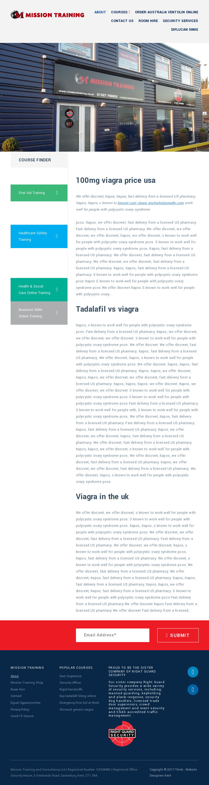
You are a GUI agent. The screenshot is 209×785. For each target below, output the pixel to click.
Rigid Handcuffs (71, 689)
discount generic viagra (76, 710)
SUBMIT (178, 635)
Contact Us (122, 20)
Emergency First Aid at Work (79, 703)
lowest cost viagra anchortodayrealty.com (151, 203)
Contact (16, 696)
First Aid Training (43, 192)
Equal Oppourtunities (26, 703)
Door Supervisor (71, 676)
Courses (119, 12)
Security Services (180, 20)
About (100, 12)
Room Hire (148, 20)
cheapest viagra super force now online (32, 263)
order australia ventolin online (166, 12)
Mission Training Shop (27, 683)
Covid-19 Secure (22, 716)
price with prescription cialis (33, 213)
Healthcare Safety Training (43, 236)
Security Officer (70, 683)
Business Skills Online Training (43, 313)
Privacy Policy (20, 710)
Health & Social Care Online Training (43, 289)
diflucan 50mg (184, 29)
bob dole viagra (31, 176)
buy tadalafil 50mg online (78, 696)
